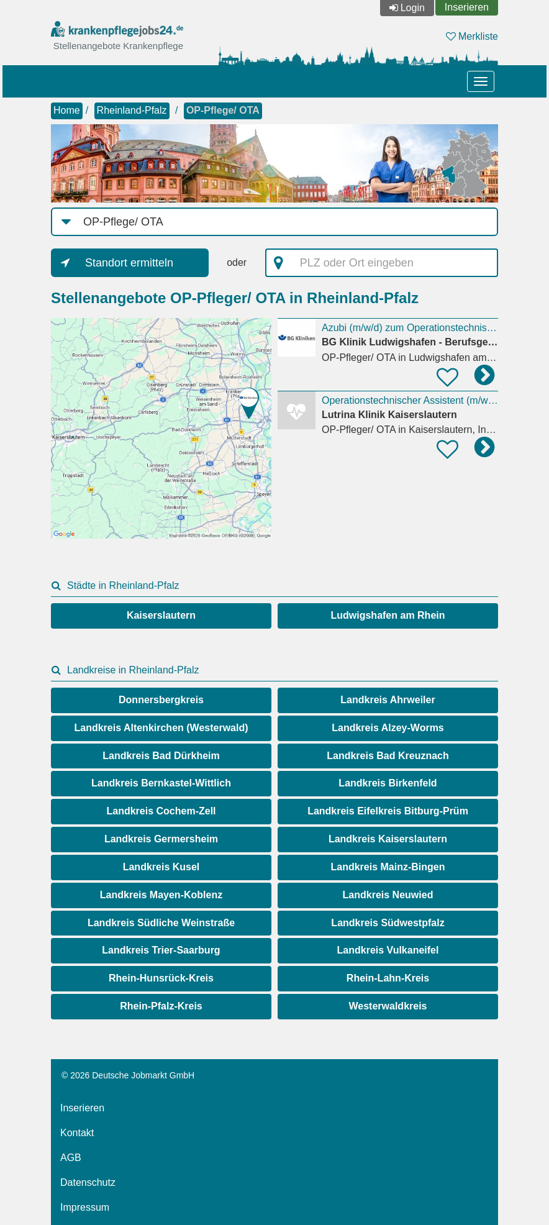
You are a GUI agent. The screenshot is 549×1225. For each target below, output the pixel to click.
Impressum (84, 1207)
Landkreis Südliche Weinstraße (161, 923)
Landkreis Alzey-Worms (388, 727)
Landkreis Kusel (161, 867)
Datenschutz (88, 1182)
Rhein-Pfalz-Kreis (161, 1006)
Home (66, 110)
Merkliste (472, 36)
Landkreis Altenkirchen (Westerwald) (161, 727)
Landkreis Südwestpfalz (387, 923)
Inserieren (467, 7)
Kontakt (77, 1132)
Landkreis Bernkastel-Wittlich (161, 783)
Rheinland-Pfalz (132, 110)
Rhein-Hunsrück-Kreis (161, 978)
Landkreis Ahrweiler (387, 699)
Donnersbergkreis (161, 699)
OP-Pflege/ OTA (223, 110)
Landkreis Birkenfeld (387, 783)
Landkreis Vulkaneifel (388, 950)
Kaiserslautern (161, 615)
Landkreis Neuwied (388, 895)
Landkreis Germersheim (161, 839)
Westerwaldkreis (388, 1006)
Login (413, 7)
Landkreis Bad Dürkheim (161, 755)
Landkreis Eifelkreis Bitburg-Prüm (387, 811)
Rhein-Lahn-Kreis (388, 978)
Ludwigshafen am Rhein (387, 615)
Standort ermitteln (129, 263)
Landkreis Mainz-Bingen (387, 867)
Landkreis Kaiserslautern (388, 839)
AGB (70, 1157)
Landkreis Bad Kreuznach (388, 755)
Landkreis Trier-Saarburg (161, 950)
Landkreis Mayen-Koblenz (161, 895)
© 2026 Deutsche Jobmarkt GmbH (127, 1075)
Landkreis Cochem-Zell (161, 811)
